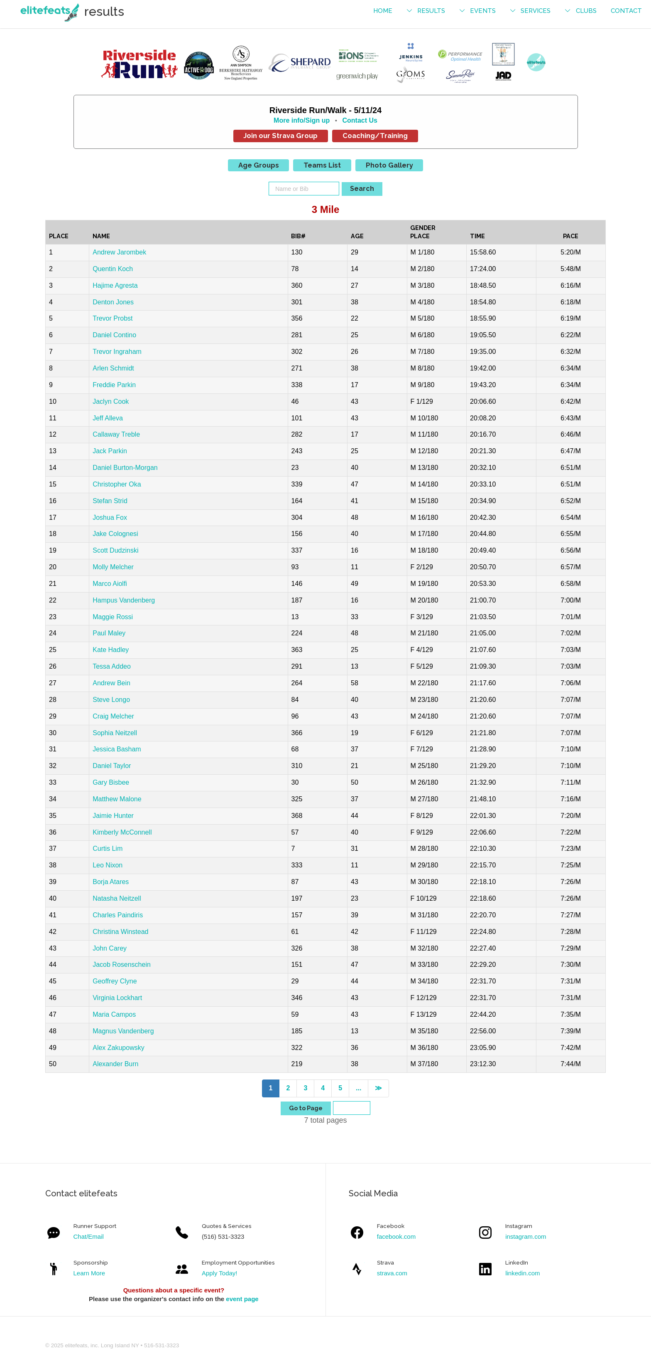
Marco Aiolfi (110, 583)
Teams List (322, 165)
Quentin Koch (113, 268)
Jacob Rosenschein (122, 964)
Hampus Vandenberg (124, 600)
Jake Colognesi (115, 533)
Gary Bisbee (111, 782)
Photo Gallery (389, 165)
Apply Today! (219, 1273)
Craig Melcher (113, 716)
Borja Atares (111, 881)
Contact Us (359, 120)
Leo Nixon (107, 865)
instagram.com (525, 1236)
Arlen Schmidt (113, 368)
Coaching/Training (375, 135)
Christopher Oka (117, 484)
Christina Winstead (120, 931)
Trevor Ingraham (117, 351)
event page (242, 1298)
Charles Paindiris (118, 915)
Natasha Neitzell (117, 898)
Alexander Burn (115, 1063)
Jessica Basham (117, 749)
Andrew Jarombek (119, 252)
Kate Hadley (111, 649)
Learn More (89, 1273)
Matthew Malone (117, 799)
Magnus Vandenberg (123, 1031)
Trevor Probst (112, 318)
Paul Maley (109, 633)
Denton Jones (113, 302)
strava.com (392, 1273)
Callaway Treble (116, 434)
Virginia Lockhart (117, 997)
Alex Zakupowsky (118, 1047)
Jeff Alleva (108, 418)
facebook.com (396, 1236)
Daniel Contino (114, 334)
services (536, 11)
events (483, 11)
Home (382, 11)
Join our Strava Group (280, 135)
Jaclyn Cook (111, 401)
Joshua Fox (110, 517)
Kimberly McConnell (122, 832)
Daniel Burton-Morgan (125, 467)
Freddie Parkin (114, 384)
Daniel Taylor (112, 765)
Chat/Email (88, 1236)
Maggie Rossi (113, 616)
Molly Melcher (113, 567)
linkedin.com (522, 1273)
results (431, 11)
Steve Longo (111, 699)
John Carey (110, 948)
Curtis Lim (107, 848)
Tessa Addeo (112, 666)
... (358, 1088)
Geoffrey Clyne (115, 981)
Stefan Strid (110, 500)
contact (626, 11)
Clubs (586, 11)
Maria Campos (114, 1014)
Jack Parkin (110, 451)
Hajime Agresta (115, 285)
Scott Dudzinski (115, 550)
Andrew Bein (111, 683)
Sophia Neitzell (115, 732)
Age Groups (258, 165)
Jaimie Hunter (113, 815)
